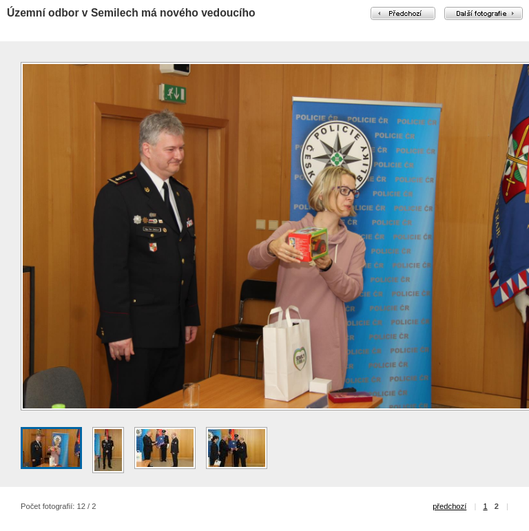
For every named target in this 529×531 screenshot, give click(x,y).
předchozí (449, 506)
